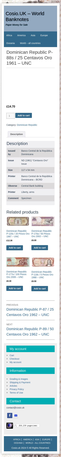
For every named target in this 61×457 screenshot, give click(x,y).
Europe (44, 35)
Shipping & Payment (20, 382)
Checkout (14, 358)
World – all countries (30, 43)
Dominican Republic (27, 125)
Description (16, 134)
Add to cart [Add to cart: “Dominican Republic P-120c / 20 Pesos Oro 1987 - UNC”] (15, 247)
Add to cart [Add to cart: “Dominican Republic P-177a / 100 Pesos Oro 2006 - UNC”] (15, 288)
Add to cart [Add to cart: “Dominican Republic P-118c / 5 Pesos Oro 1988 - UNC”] (40, 288)
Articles (13, 386)
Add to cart (24, 115)
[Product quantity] (10, 116)
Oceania (10, 43)
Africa (9, 35)
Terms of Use (16, 392)
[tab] (16, 134)
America (21, 35)
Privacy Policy (17, 389)
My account (15, 362)
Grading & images (19, 379)
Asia (33, 35)
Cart (12, 355)
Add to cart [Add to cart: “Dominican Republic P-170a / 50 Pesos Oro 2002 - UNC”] (40, 247)
